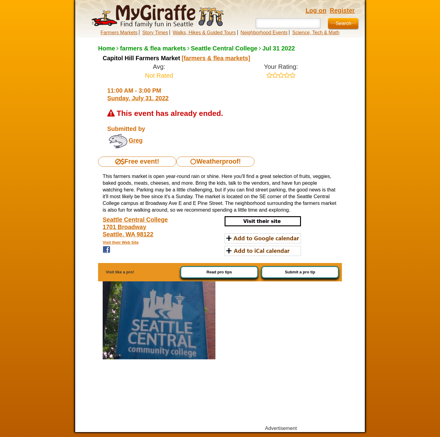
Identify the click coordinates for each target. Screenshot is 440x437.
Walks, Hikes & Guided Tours (204, 32)
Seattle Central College (224, 48)
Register (342, 10)
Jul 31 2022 (278, 48)
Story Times (155, 32)
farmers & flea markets (153, 48)
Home (106, 48)
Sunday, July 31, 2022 (138, 98)
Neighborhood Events (264, 32)
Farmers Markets (119, 32)
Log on (316, 10)
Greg (136, 140)
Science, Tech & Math (315, 32)
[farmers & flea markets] (216, 58)
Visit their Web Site (121, 242)
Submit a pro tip (300, 272)
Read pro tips (219, 272)
